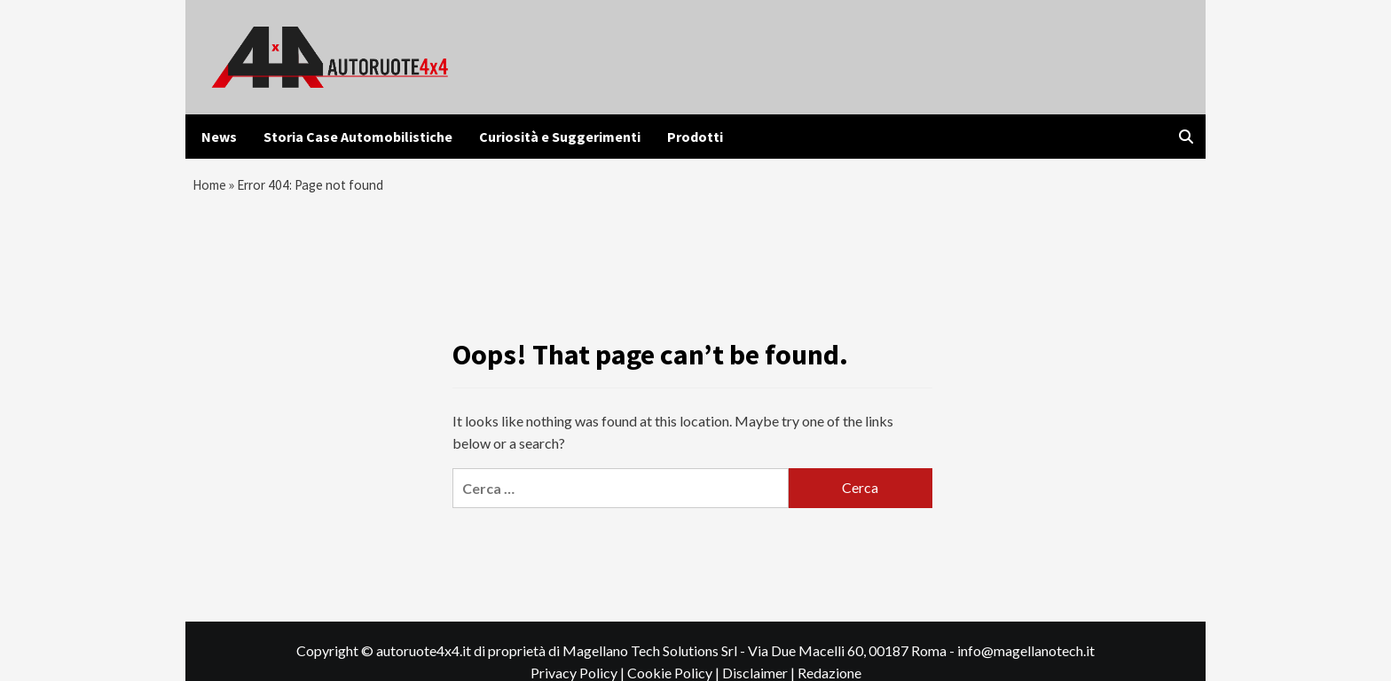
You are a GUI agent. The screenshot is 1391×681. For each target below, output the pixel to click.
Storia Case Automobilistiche (357, 136)
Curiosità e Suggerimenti (559, 136)
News (219, 136)
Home (211, 187)
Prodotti (695, 136)
